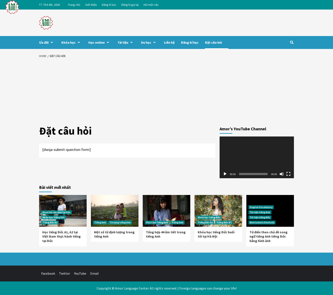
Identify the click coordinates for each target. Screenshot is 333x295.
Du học (149, 42)
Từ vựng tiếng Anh (120, 222)
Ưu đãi (47, 42)
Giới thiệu (91, 5)
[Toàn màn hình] (288, 174)
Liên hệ (169, 42)
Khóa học (71, 42)
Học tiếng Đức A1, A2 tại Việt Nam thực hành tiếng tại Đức (61, 236)
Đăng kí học (109, 5)
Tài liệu (126, 42)
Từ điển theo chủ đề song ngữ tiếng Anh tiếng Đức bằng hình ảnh (269, 236)
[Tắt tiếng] (281, 174)
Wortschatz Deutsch (262, 222)
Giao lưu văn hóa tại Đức (56, 212)
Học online (99, 42)
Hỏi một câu (151, 5)
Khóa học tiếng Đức (53, 217)
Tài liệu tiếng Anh (260, 212)
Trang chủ (74, 5)
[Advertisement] (166, 92)
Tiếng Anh (100, 222)
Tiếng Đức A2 (49, 222)
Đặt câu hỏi (213, 42)
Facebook (48, 273)
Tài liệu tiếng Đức (260, 217)
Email (94, 273)
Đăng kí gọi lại (130, 5)
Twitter (64, 273)
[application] (257, 157)
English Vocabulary (261, 207)
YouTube (80, 273)
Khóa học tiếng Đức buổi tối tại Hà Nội (216, 234)
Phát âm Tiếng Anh (157, 222)
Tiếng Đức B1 (223, 222)
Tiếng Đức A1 (205, 222)
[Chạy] (225, 174)
